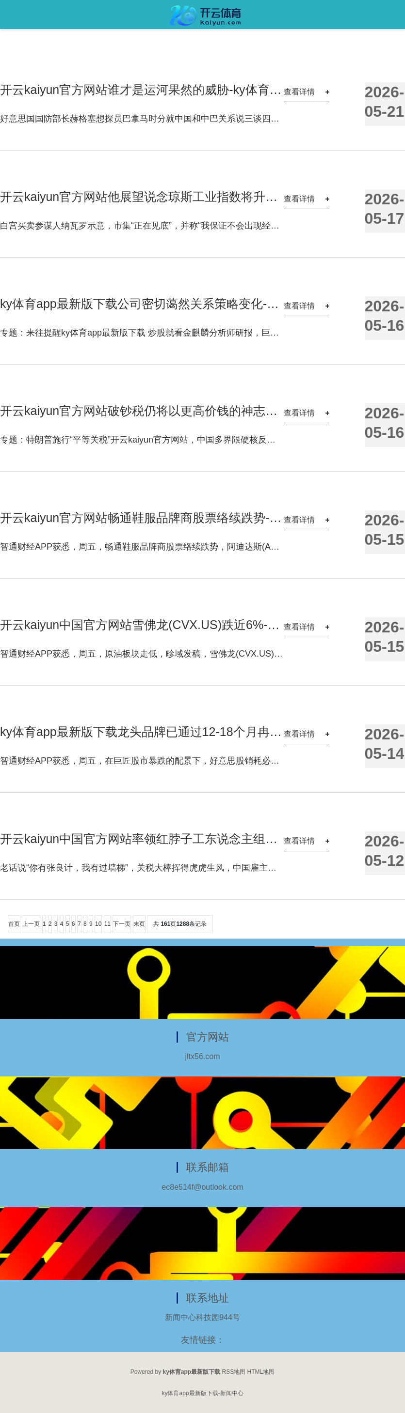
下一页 (121, 924)
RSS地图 (234, 1371)
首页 (14, 924)
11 (107, 924)
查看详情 (299, 92)
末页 (139, 924)
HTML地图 (261, 1371)
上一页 (31, 924)
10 (98, 924)
